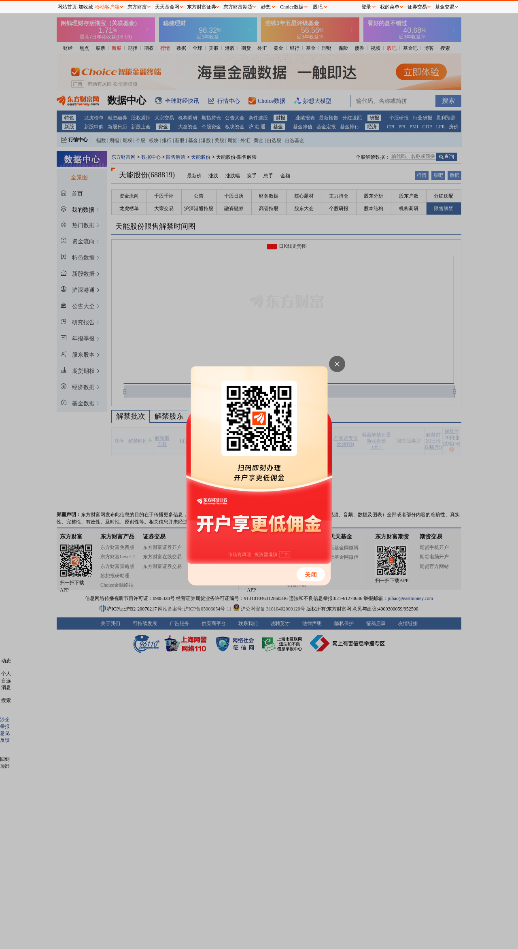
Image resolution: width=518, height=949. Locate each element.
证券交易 (417, 7)
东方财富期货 (238, 7)
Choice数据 (292, 7)
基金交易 (444, 7)
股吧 (318, 7)
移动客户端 (107, 7)
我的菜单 (389, 7)
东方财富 (137, 7)
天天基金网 (167, 7)
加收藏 (86, 7)
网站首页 (67, 7)
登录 (366, 7)
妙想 (266, 7)
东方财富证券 (201, 7)
